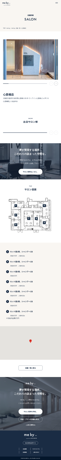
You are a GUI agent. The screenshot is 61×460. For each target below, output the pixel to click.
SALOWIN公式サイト (30, 443)
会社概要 (25, 449)
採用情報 (25, 452)
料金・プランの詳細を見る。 (30, 419)
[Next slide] (56, 83)
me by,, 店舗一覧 (16, 28)
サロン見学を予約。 (30, 411)
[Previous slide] (51, 83)
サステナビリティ (36, 449)
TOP (4, 28)
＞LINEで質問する (30, 425)
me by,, (8, 28)
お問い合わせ (36, 452)
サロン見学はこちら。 (30, 172)
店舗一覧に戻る (30, 368)
